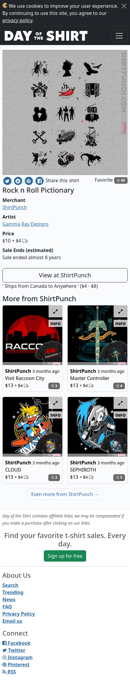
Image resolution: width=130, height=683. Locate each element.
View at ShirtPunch (65, 275)
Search (10, 585)
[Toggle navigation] (119, 36)
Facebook (16, 643)
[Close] (124, 6)
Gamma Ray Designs (25, 224)
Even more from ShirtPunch (65, 494)
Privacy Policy (18, 614)
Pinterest (16, 664)
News (9, 599)
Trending (13, 592)
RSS (9, 671)
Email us (12, 621)
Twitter (13, 650)
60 (121, 180)
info (55, 323)
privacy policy (17, 20)
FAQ (7, 606)
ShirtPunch (14, 207)
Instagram (17, 657)
